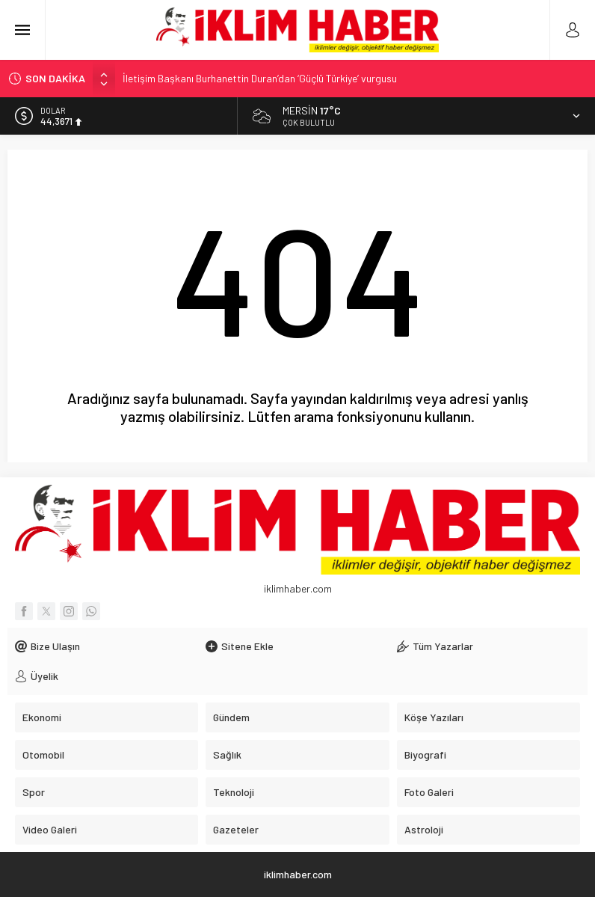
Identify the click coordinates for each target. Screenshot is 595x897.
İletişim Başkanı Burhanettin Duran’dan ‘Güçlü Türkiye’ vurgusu (260, 78)
